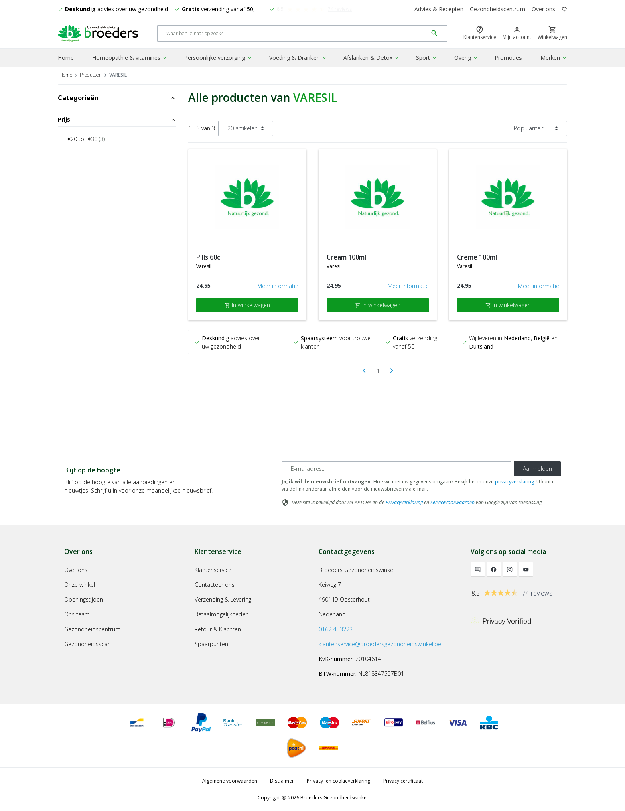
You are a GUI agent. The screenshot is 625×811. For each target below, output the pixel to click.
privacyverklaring (514, 481)
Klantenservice (213, 570)
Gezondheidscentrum (497, 9)
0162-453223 (336, 629)
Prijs (117, 119)
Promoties (508, 57)
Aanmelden (537, 468)
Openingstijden (83, 599)
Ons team (77, 614)
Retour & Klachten (218, 629)
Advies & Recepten (438, 9)
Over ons (543, 9)
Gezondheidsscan (87, 644)
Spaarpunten (211, 644)
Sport (426, 57)
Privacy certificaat (403, 780)
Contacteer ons (215, 584)
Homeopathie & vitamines (130, 57)
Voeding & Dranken (298, 57)
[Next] (391, 370)
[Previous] (364, 370)
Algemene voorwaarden (229, 780)
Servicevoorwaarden (452, 502)
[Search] (292, 33)
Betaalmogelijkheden (222, 614)
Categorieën (117, 97)
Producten (91, 74)
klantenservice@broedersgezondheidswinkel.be (380, 644)
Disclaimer (282, 780)
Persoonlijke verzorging (218, 57)
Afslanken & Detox (371, 57)
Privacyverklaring (404, 502)
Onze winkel (79, 584)
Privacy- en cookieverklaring (338, 780)
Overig (466, 57)
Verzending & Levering (223, 599)
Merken (553, 57)
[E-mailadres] (396, 468)
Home (66, 57)
